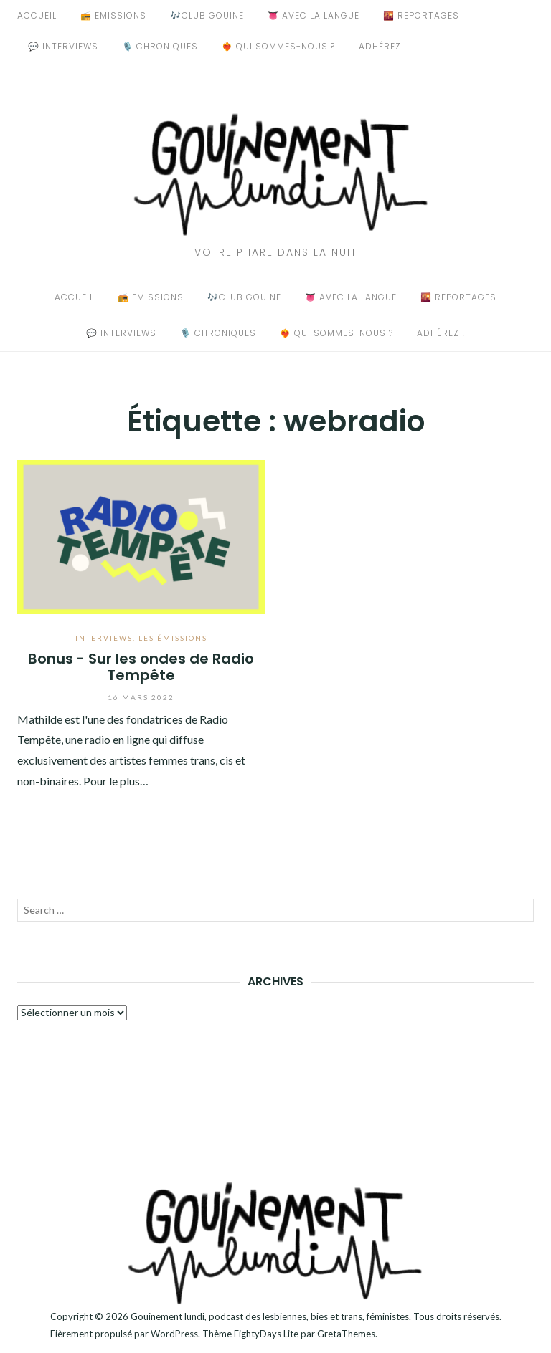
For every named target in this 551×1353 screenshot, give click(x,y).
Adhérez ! (383, 46)
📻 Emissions (113, 15)
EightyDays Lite (266, 1333)
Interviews (104, 638)
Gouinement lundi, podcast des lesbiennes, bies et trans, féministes (270, 1316)
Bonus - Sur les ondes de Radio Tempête (141, 667)
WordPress (174, 1333)
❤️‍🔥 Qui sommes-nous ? (278, 46)
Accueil (37, 15)
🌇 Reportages (421, 15)
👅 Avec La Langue (313, 15)
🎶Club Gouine (207, 15)
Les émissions (172, 638)
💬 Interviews (63, 46)
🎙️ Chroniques (160, 46)
